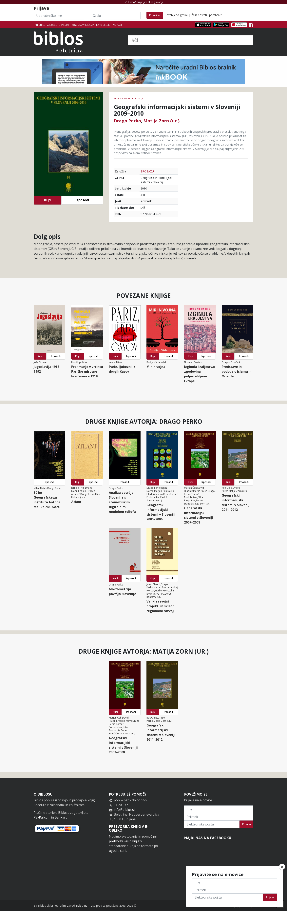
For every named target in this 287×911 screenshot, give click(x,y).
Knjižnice (40, 24)
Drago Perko (127, 121)
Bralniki (64, 24)
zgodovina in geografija (129, 98)
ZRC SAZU (147, 171)
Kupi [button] (47, 200)
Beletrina (81, 905)
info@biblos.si (124, 809)
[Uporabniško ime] (59, 15)
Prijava (246, 824)
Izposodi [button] (82, 200)
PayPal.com (42, 817)
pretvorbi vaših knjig (124, 841)
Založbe (52, 24)
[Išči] (190, 40)
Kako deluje (103, 24)
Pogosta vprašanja (82, 24)
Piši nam (117, 24)
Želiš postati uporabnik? (206, 15)
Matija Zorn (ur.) (161, 121)
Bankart (61, 817)
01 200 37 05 (123, 805)
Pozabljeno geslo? (176, 15)
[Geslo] (115, 15)
